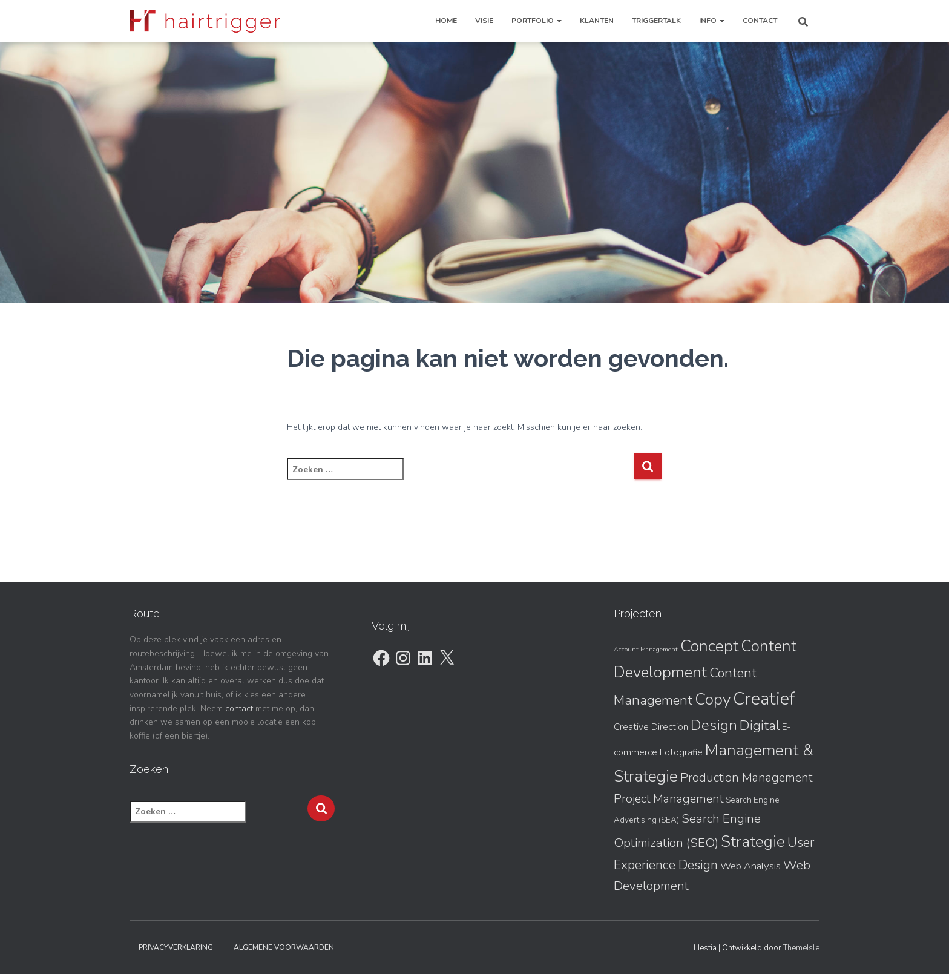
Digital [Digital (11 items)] (760, 725)
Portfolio (536, 20)
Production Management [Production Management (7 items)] (746, 777)
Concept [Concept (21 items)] (709, 646)
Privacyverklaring (176, 947)
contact (239, 708)
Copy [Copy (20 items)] (713, 699)
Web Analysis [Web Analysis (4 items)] (750, 866)
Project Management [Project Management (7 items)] (668, 799)
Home (446, 20)
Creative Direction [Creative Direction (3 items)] (651, 727)
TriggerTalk (656, 20)
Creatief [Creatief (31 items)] (764, 698)
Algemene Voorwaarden (284, 947)
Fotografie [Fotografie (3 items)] (681, 752)
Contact (760, 20)
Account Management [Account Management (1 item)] (646, 649)
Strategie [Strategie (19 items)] (753, 841)
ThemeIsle (801, 948)
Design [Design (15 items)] (714, 725)
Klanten (597, 20)
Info (711, 20)
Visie (484, 20)
